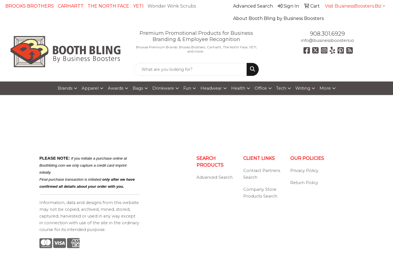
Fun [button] (187, 88)
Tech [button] (281, 88)
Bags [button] (138, 88)
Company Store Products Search (260, 193)
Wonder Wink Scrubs (172, 6)
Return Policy (304, 182)
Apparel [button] (90, 88)
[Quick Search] (190, 69)
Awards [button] (115, 88)
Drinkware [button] (163, 88)
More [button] (325, 88)
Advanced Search (214, 177)
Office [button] (260, 88)
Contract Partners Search (261, 174)
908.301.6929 (327, 33)
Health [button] (238, 88)
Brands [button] (65, 88)
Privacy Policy (304, 170)
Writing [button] (302, 88)
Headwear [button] (211, 88)
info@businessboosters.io (327, 40)
